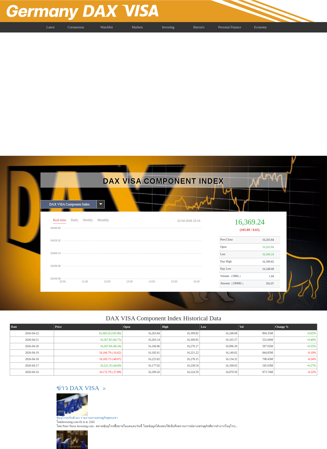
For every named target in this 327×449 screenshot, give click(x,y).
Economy (260, 27)
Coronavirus (76, 27)
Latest (50, 27)
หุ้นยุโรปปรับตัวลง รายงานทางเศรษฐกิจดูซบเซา (87, 417)
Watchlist (106, 27)
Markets (137, 27)
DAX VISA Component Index (69, 204)
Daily (74, 220)
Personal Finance (229, 27)
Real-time (59, 220)
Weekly (88, 220)
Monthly (103, 220)
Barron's (199, 27)
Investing (168, 27)
